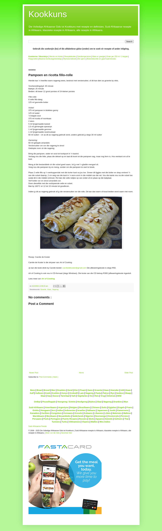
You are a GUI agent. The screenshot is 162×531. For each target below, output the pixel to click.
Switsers (118, 419)
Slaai (43, 396)
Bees (32, 390)
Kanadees (35, 413)
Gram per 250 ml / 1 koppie (117, 56)
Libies (108, 413)
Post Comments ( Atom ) (48, 377)
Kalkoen (39, 393)
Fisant (83, 390)
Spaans (99, 419)
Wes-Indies (104, 422)
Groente (43, 289)
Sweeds (108, 419)
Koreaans (68, 413)
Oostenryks (113, 416)
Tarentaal (64, 396)
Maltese (127, 413)
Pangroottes (33, 59)
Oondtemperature (84, 56)
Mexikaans (51, 416)
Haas (106, 390)
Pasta (98, 393)
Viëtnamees (74, 422)
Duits (103, 407)
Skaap (128, 393)
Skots (91, 419)
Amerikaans (51, 407)
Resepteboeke (70, 56)
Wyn (126, 402)
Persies (124, 416)
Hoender (115, 390)
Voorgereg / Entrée (66, 402)
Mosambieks (64, 416)
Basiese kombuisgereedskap (50, 59)
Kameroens (122, 410)
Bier (53, 390)
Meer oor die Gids (53, 433)
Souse (56, 396)
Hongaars (45, 410)
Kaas (49, 289)
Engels (121, 407)
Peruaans (36, 419)
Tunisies (56, 422)
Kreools (78, 413)
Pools (46, 419)
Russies (83, 419)
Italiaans (91, 410)
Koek (47, 393)
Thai (126, 419)
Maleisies (117, 413)
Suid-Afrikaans (36, 407)
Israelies (81, 410)
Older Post (129, 373)
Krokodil (74, 393)
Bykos (92, 402)
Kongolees (56, 413)
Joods (112, 410)
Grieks (36, 410)
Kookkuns (47, 14)
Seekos (119, 393)
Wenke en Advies (56, 56)
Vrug (103, 396)
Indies (60, 410)
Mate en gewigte (98, 56)
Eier (76, 390)
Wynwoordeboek (69, 59)
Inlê (122, 390)
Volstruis (111, 396)
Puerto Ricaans (69, 419)
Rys (112, 393)
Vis (90, 396)
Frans (129, 407)
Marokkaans (39, 416)
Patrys (106, 393)
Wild (119, 396)
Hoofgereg (82, 402)
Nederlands (78, 416)
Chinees (96, 407)
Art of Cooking (48, 279)
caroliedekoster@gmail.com (74, 268)
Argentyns (63, 407)
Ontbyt (37, 402)
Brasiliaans (84, 407)
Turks (64, 422)
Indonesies (70, 410)
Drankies (61, 390)
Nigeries (89, 416)
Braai (39, 390)
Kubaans (88, 413)
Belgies (73, 407)
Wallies (94, 422)
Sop (49, 396)
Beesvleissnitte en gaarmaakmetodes (101, 59)
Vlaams (85, 422)
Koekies (56, 393)
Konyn (64, 393)
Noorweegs (100, 416)
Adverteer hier (66, 433)
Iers (54, 410)
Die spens (81, 59)
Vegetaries (82, 396)
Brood (47, 390)
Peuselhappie (48, 402)
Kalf (32, 393)
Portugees (56, 419)
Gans (90, 390)
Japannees (102, 410)
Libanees (98, 413)
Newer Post (33, 373)
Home (81, 373)
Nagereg (55, 289)
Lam (82, 393)
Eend (69, 390)
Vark (73, 396)
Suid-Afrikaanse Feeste (37, 426)
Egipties (112, 407)
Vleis (96, 396)
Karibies (45, 413)
